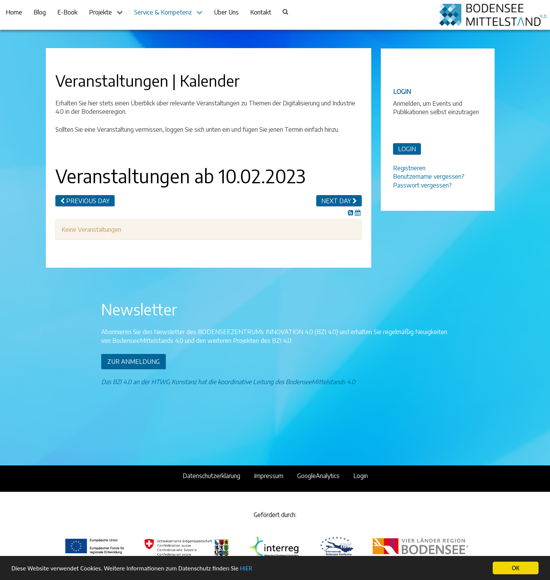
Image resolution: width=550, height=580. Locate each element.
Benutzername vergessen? (428, 176)
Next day (339, 201)
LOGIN (407, 149)
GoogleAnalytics (318, 476)
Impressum (268, 476)
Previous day (85, 201)
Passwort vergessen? (422, 185)
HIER (246, 569)
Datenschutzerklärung (211, 476)
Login (360, 476)
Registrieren (409, 168)
